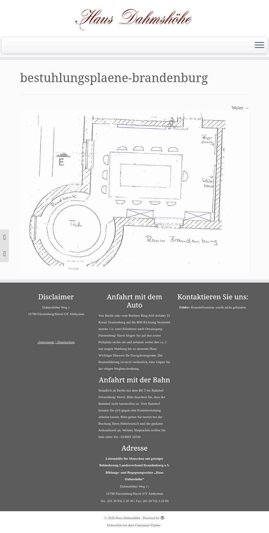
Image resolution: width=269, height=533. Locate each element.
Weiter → (240, 107)
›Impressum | (46, 342)
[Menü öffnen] (259, 45)
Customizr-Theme (147, 525)
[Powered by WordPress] (162, 517)
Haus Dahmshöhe (128, 518)
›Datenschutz (66, 342)
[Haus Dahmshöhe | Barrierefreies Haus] (134, 18)
